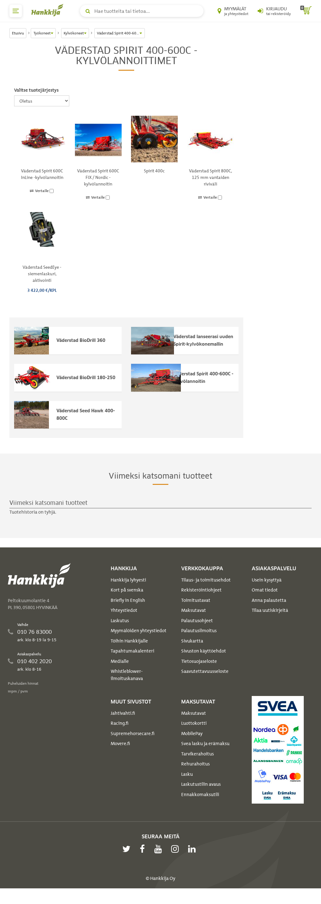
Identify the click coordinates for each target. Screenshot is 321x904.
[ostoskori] (306, 11)
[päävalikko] (15, 11)
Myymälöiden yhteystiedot (138, 641)
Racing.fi (120, 734)
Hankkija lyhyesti (128, 591)
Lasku (187, 785)
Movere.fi (120, 754)
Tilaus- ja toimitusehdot (206, 591)
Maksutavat (193, 621)
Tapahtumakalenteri (132, 662)
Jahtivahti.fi (123, 724)
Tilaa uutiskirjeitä (270, 621)
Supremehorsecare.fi (133, 744)
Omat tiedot (265, 601)
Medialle (120, 672)
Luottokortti (194, 734)
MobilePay (192, 744)
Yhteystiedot (124, 621)
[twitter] (128, 859)
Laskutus (120, 631)
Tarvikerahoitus (197, 764)
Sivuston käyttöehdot (203, 662)
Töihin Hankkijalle (129, 652)
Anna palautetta (269, 611)
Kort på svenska (127, 601)
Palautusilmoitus (199, 641)
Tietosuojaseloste (199, 672)
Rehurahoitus (195, 775)
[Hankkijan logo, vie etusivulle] (48, 10)
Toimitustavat (195, 611)
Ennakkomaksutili (200, 805)
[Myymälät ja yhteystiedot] (233, 11)
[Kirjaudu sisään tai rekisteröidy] (274, 11)
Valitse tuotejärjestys (36, 90)
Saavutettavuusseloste (205, 682)
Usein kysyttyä (267, 591)
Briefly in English (128, 611)
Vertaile (42, 190)
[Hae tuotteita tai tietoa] (141, 11)
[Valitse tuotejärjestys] (41, 100)
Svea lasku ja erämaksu (205, 754)
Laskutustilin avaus (201, 795)
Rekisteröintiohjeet (201, 601)
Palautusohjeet (197, 631)
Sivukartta (192, 652)
